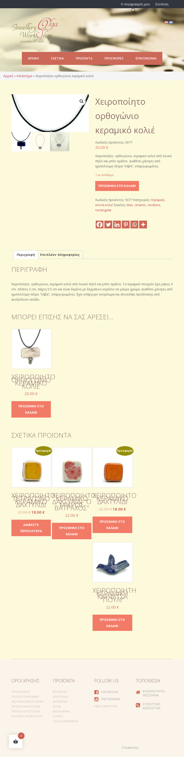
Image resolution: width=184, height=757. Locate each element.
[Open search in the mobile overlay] (133, 10)
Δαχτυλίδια (60, 697)
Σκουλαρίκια (61, 711)
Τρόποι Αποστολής (25, 711)
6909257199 (151, 708)
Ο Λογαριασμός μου (135, 4)
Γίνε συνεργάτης (105, 706)
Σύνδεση (161, 4)
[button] (82, 101)
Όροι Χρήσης (20, 692)
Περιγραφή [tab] (26, 254)
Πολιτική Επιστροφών (27, 702)
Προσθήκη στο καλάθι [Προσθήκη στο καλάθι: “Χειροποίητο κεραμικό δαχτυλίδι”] (112, 524)
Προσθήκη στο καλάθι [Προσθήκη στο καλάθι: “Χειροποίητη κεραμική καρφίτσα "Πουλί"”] (112, 622)
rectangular (103, 210)
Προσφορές (114, 58)
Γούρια (57, 716)
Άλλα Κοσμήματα (65, 721)
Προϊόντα (84, 58)
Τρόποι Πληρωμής (25, 697)
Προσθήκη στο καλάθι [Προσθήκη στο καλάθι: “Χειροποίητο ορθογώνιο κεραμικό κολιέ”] (31, 409)
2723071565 (151, 704)
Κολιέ (57, 706)
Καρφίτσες (60, 702)
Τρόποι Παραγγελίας (25, 706)
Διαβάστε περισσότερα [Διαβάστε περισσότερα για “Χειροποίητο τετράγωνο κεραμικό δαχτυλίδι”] (31, 528)
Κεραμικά (157, 200)
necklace (154, 205)
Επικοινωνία (146, 58)
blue (130, 205)
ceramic (140, 205)
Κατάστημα (24, 76)
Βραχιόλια (60, 692)
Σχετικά (57, 58)
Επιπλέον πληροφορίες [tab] (60, 254)
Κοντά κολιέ (104, 205)
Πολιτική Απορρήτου (26, 716)
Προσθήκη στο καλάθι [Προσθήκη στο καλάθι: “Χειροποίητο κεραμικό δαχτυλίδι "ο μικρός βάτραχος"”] (71, 531)
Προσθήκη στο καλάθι (117, 186)
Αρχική (33, 58)
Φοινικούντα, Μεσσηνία (154, 693)
